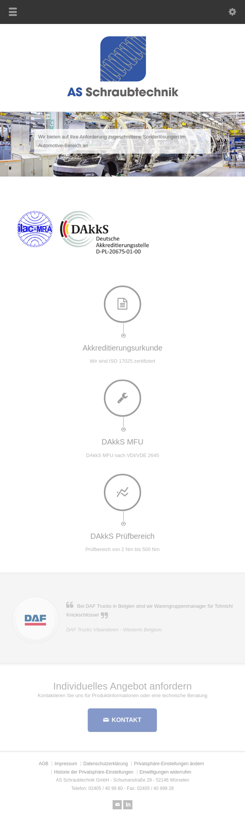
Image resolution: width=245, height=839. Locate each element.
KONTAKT (126, 719)
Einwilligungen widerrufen (165, 772)
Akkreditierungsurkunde (122, 345)
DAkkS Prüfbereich (123, 533)
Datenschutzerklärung (105, 763)
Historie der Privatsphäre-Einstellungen (93, 772)
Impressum (65, 763)
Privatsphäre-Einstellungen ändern (169, 763)
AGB (43, 763)
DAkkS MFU (122, 439)
